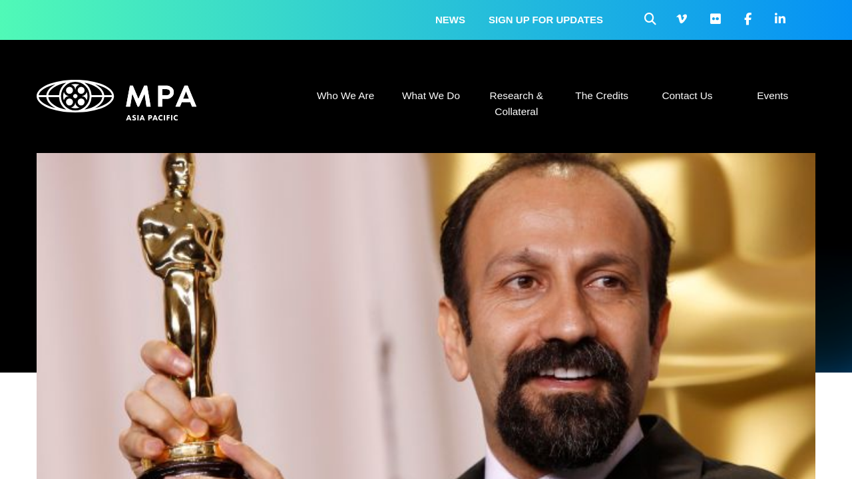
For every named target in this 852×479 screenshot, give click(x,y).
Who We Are (345, 95)
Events (772, 95)
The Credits (601, 95)
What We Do (431, 95)
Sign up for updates (546, 19)
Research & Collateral (516, 103)
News (450, 19)
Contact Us (687, 95)
